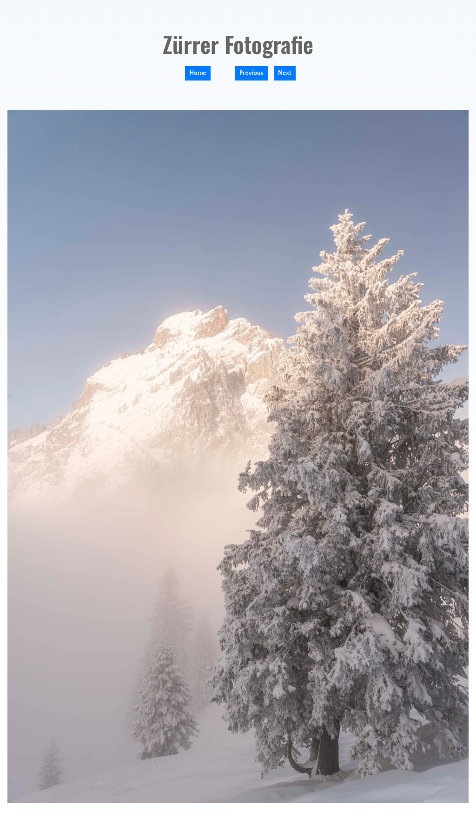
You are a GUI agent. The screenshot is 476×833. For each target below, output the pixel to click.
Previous (251, 73)
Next (284, 73)
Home (197, 73)
